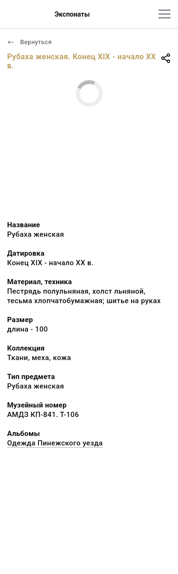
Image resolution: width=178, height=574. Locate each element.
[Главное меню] (164, 14)
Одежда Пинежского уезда (55, 443)
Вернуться (29, 42)
